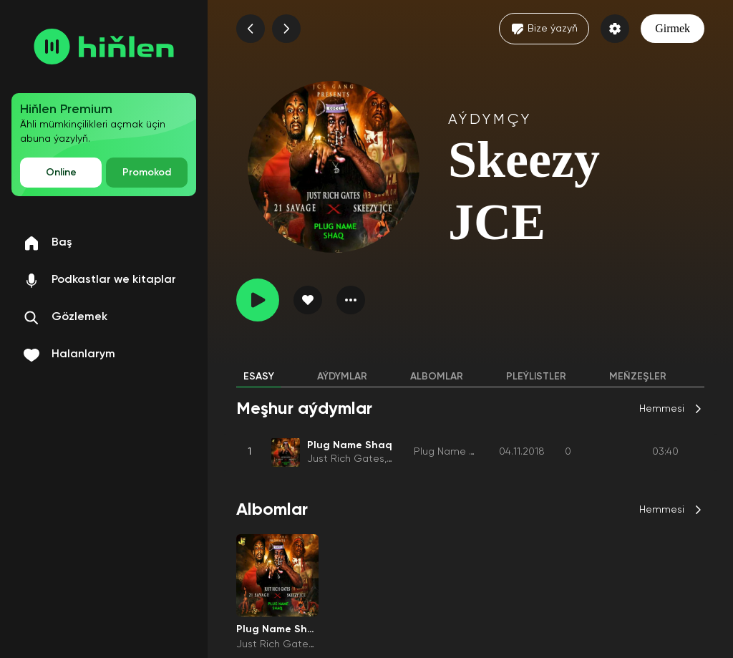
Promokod (146, 173)
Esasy (258, 377)
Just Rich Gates (345, 459)
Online (61, 173)
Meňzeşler (637, 377)
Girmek (672, 28)
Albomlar (436, 377)
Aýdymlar (342, 377)
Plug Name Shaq (454, 452)
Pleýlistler (536, 377)
